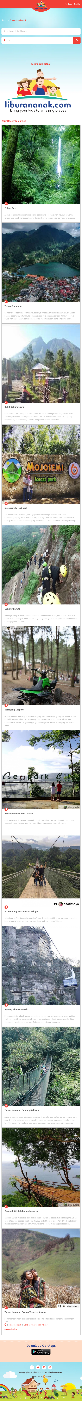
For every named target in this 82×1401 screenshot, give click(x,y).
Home (4, 20)
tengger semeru (15, 1325)
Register (77, 4)
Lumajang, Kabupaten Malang (36, 1325)
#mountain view (11, 1329)
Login (68, 4)
